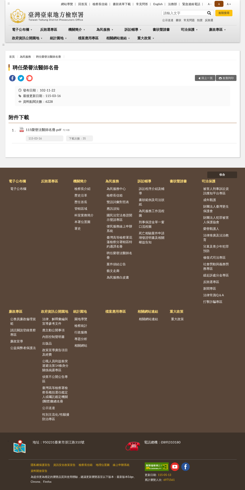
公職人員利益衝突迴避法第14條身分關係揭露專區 (55, 365)
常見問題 (189, 20)
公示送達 (167, 20)
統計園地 (57, 38)
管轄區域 (80, 208)
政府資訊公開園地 (25, 38)
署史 (77, 228)
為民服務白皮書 (118, 277)
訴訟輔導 (131, 29)
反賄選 (209, 20)
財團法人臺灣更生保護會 (216, 208)
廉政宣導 (16, 341)
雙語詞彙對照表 (118, 202)
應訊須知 (113, 208)
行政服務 (80, 332)
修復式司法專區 (214, 257)
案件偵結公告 (116, 264)
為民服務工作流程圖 (151, 213)
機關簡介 (75, 29)
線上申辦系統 (121, 465)
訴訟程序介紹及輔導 (151, 191)
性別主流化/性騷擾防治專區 (55, 416)
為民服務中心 (116, 189)
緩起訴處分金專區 (216, 275)
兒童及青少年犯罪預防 (216, 248)
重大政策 (144, 38)
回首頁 (82, 4)
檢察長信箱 (100, 4)
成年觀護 (209, 200)
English (158, 4)
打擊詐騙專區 (212, 302)
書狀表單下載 (122, 4)
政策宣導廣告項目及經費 (55, 352)
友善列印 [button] (228, 78)
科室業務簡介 (84, 215)
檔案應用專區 (88, 38)
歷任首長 (80, 202)
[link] (12, 78)
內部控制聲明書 (53, 337)
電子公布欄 (20, 29)
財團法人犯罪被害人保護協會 (216, 220)
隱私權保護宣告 (40, 465)
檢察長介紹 (82, 189)
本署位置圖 (82, 222)
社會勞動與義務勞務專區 (216, 266)
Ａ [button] (218, 4)
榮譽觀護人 (211, 228)
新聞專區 (209, 288)
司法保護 (187, 29)
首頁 (12, 56)
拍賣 (200, 20)
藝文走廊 (113, 271)
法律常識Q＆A (213, 295)
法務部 (172, 4)
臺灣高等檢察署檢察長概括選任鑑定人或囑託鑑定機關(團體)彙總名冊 (55, 394)
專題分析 (80, 339)
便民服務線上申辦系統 (119, 228)
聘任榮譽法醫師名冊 (48, 56)
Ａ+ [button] (228, 4)
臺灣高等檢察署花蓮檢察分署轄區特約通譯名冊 (119, 241)
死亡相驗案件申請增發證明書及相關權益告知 (151, 237)
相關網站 (80, 345)
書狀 (178, 20)
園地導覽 (80, 319)
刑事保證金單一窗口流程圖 (151, 224)
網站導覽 (67, 4)
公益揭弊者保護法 (23, 348)
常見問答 (142, 4)
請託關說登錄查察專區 (23, 332)
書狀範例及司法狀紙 (151, 202)
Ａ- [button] (209, 4)
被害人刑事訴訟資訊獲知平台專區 (216, 191)
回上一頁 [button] (207, 78)
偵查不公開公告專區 (55, 379)
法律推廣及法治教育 (216, 237)
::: (9, 3)
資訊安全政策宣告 (64, 465)
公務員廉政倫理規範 (23, 321)
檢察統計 (80, 325)
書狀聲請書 (161, 29)
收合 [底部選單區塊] (222, 174)
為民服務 (103, 29)
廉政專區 (216, 29)
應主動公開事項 (53, 330)
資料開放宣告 (39, 470)
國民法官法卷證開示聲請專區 (119, 217)
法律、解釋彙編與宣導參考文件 (55, 321)
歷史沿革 (80, 195)
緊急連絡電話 (191, 4)
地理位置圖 (103, 465)
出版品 (47, 343)
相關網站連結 (116, 38)
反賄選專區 (48, 29)
